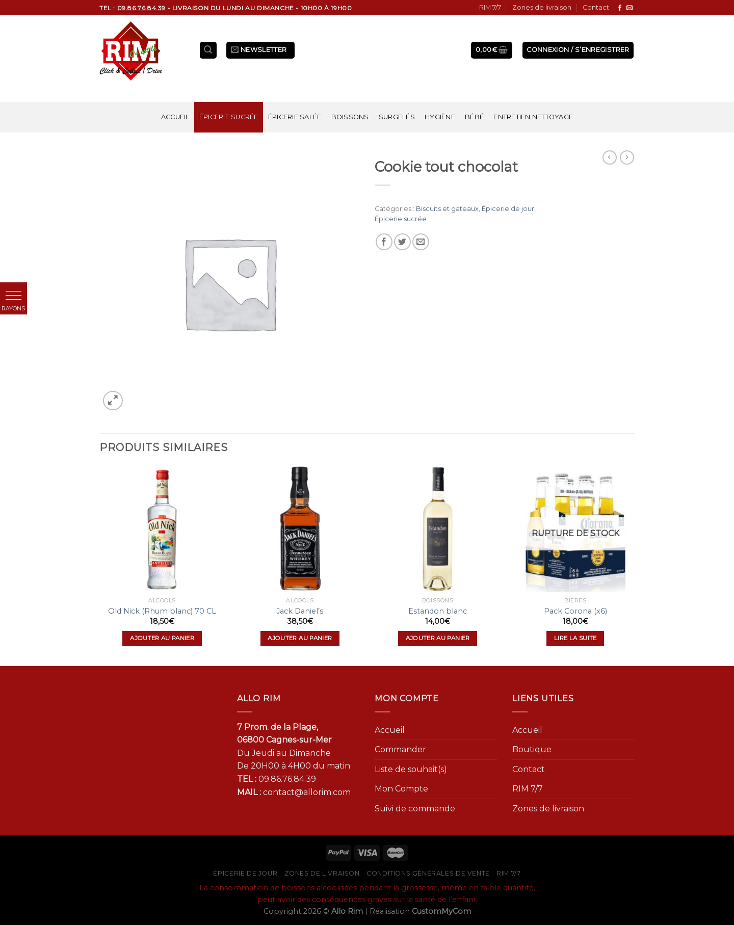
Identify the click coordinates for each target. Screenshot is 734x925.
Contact (596, 7)
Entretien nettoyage (533, 117)
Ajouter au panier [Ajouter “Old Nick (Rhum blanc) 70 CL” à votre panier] (162, 638)
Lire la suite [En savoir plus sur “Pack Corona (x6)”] (575, 638)
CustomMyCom (441, 911)
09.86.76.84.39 (287, 779)
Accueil (175, 117)
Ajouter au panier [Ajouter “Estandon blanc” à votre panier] (438, 638)
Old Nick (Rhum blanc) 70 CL (162, 611)
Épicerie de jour (508, 209)
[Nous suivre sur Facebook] (620, 8)
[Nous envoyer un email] (629, 8)
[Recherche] (208, 50)
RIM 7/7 (490, 7)
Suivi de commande (415, 808)
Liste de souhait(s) (411, 769)
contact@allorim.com (307, 792)
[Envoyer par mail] (420, 241)
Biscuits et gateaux (447, 209)
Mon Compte (401, 789)
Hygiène (440, 117)
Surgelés (397, 117)
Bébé (474, 117)
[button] (13, 295)
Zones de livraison (541, 7)
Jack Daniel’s (299, 611)
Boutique (532, 749)
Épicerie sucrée (228, 117)
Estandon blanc (437, 611)
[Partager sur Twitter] (402, 241)
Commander (400, 749)
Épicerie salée (295, 117)
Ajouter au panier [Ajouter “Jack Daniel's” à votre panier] (300, 638)
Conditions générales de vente (428, 873)
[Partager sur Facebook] (384, 241)
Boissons (350, 117)
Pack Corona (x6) (575, 611)
